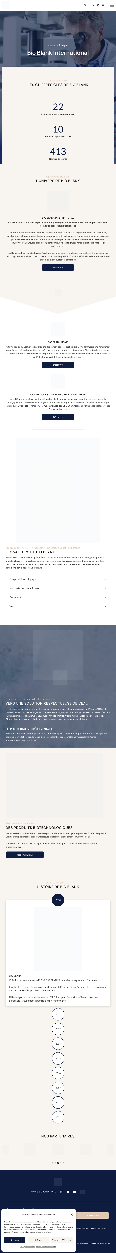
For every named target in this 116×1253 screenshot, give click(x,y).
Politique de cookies (27, 1247)
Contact (86, 1243)
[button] (71, 1214)
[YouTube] (103, 5)
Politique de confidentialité (46, 1247)
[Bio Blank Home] (82, 1192)
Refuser (38, 1240)
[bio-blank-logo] (6, 5)
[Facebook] (98, 5)
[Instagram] (93, 5)
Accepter (15, 1240)
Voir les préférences (61, 1240)
